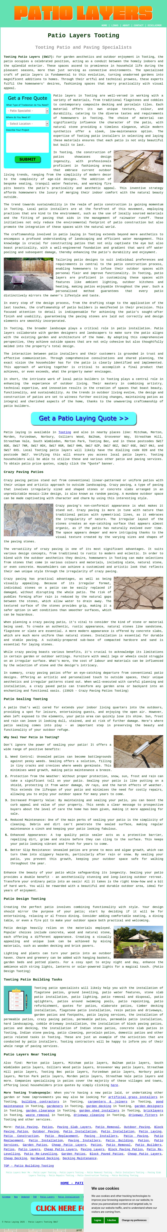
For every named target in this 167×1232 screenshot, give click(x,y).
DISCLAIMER (155, 25)
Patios (47, 1127)
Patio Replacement (61, 1136)
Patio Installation (79, 1131)
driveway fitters (143, 1115)
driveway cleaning (89, 1115)
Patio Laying (150, 1131)
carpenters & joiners (107, 1101)
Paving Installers (100, 1136)
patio (63, 234)
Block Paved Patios (106, 1154)
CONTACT (139, 25)
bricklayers (153, 1110)
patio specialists (64, 988)
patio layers (32, 74)
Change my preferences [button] (134, 1220)
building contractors (40, 1101)
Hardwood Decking (45, 1158)
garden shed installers (99, 1110)
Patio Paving (26, 1127)
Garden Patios (35, 1145)
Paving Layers (92, 1149)
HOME (104, 25)
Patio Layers (29, 1149)
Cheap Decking (15, 1158)
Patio (8, 432)
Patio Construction (21, 1136)
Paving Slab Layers (74, 1127)
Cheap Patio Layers (69, 1145)
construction (94, 152)
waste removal (38, 1115)
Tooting (64, 432)
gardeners (55, 1106)
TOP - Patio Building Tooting (29, 1166)
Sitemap (6, 1197)
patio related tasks (21, 1037)
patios (37, 397)
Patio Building (119, 1140)
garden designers (149, 1106)
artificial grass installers (132, 1097)
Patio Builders (148, 1145)
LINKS (114, 25)
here (114, 1085)
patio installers (105, 136)
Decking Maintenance (79, 1158)
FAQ (35, 1197)
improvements (42, 1097)
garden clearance (40, 1110)
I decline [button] (111, 1220)
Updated (25, 1197)
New (16, 1197)
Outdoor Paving (137, 1127)
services (43, 1119)
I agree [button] (97, 1220)
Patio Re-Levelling (40, 1154)
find (17, 1063)
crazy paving (105, 571)
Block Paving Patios (125, 1149)
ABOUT (126, 25)
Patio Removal (107, 1127)
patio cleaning (70, 1032)
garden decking (98, 1106)
